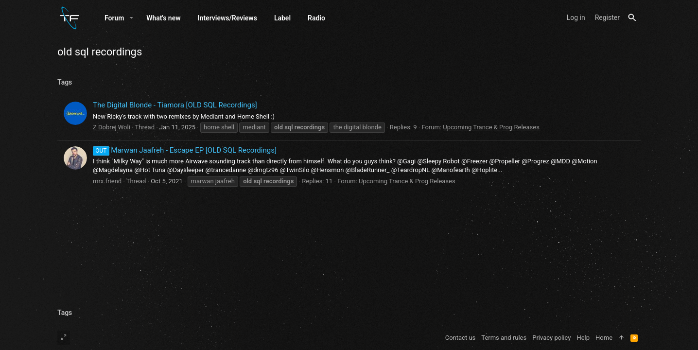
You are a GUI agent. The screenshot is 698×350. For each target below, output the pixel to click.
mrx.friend (107, 181)
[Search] (632, 18)
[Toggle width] (63, 338)
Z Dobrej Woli (111, 127)
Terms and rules (503, 337)
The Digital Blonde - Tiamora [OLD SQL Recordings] (175, 105)
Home (603, 337)
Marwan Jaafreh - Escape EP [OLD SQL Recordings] (185, 150)
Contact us (460, 337)
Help (583, 337)
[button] (131, 18)
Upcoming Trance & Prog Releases (491, 127)
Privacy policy (551, 337)
